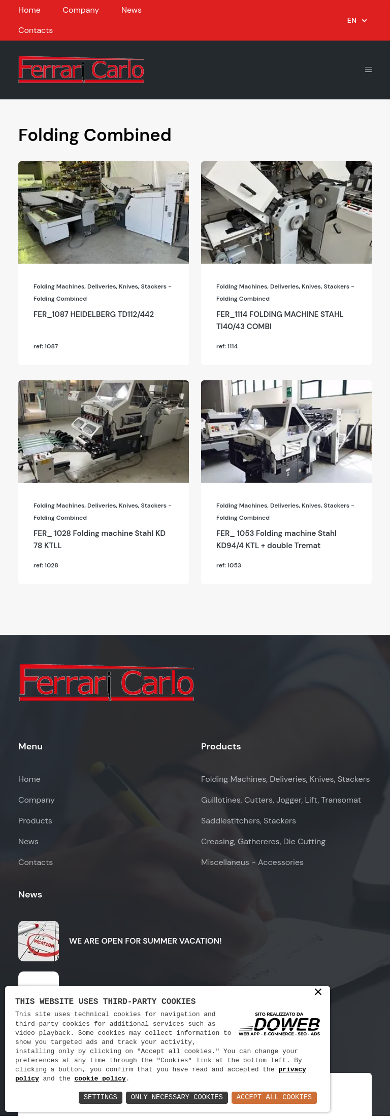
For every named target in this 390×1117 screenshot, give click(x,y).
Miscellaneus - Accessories (252, 863)
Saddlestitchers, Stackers (248, 822)
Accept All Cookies (273, 1097)
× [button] (317, 992)
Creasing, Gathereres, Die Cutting (263, 843)
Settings (97, 1097)
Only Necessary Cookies (174, 1097)
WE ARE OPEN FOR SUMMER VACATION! (145, 941)
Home (29, 10)
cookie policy (100, 1079)
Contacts (35, 30)
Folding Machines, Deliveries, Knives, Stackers (285, 780)
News (131, 10)
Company (80, 10)
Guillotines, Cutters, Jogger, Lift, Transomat (281, 801)
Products (35, 822)
